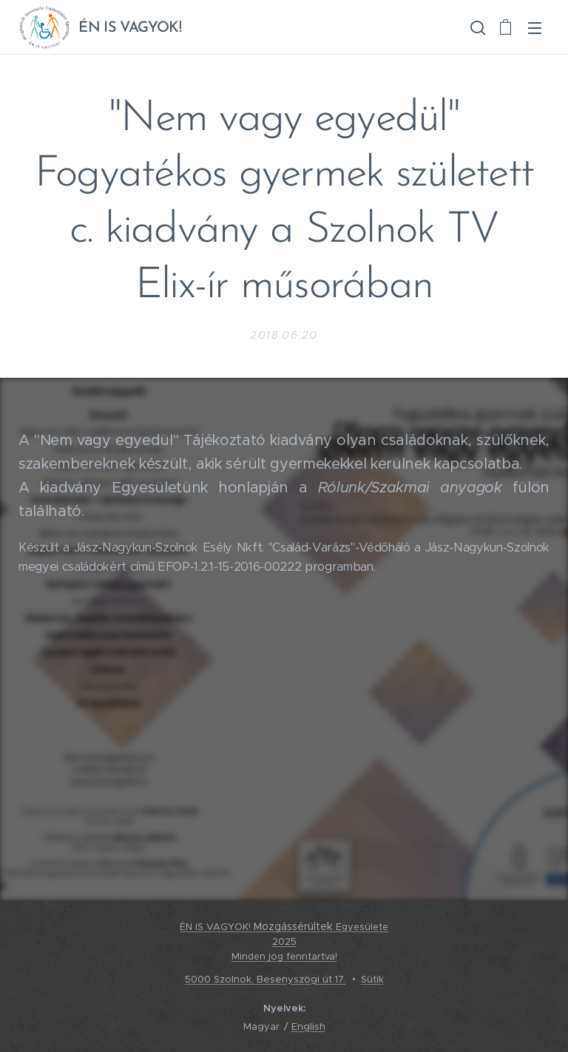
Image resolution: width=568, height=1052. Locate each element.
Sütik (372, 979)
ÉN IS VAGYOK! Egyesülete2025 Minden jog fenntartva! (284, 942)
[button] (476, 27)
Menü (534, 28)
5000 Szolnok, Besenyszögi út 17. (265, 979)
